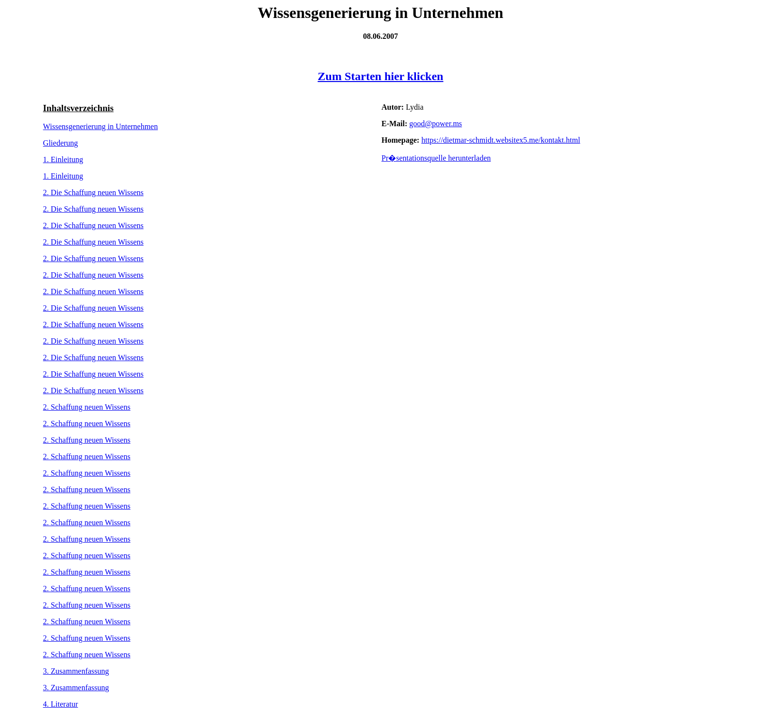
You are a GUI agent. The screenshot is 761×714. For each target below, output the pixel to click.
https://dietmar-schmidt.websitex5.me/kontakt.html (500, 140)
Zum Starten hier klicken (381, 76)
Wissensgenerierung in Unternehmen (100, 126)
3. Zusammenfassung (76, 671)
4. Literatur (60, 704)
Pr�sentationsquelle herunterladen (436, 158)
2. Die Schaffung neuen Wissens (93, 192)
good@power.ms (435, 123)
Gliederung (60, 143)
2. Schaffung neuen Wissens (87, 407)
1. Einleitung (63, 159)
